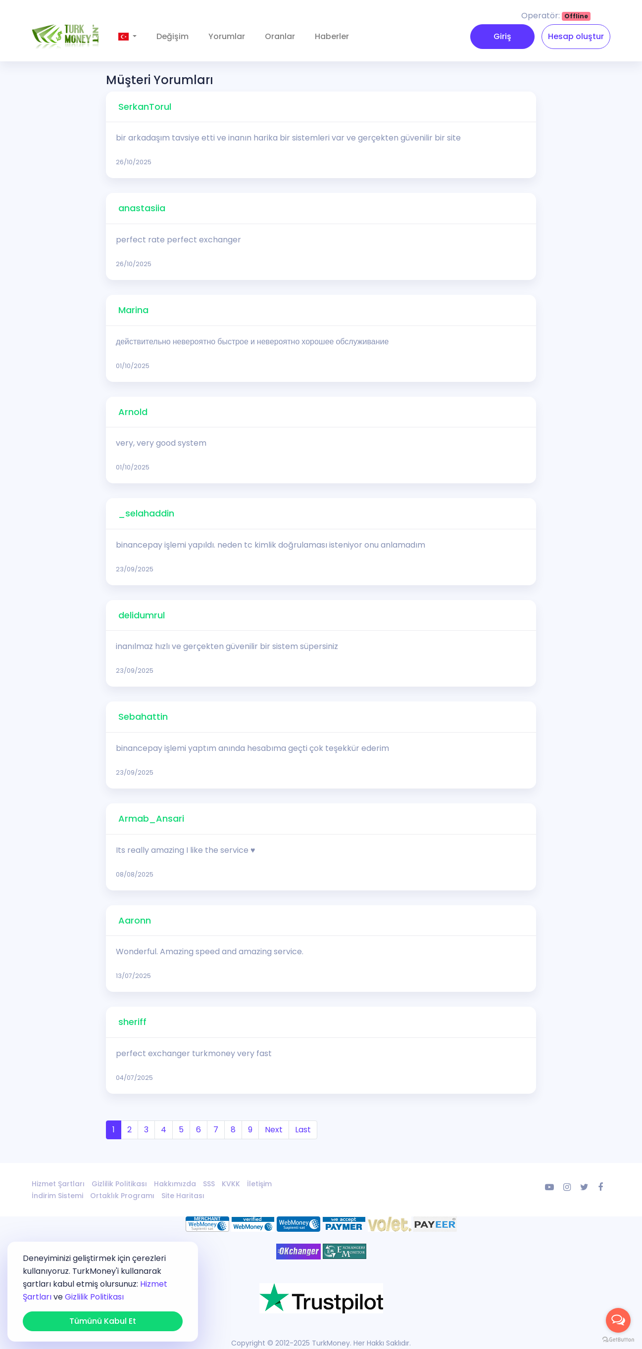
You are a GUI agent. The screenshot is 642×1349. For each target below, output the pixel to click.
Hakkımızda (175, 1184)
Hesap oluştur (576, 36)
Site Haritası (182, 1196)
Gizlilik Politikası (119, 1184)
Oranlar (280, 36)
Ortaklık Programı (122, 1196)
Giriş (502, 36)
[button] (127, 37)
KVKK (231, 1184)
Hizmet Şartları (58, 1184)
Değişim (172, 36)
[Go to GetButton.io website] (618, 1339)
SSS (209, 1184)
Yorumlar (226, 36)
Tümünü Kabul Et (102, 1321)
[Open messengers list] (618, 1320)
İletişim (259, 1184)
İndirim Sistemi (57, 1196)
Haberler (332, 36)
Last (303, 1129)
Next (274, 1129)
